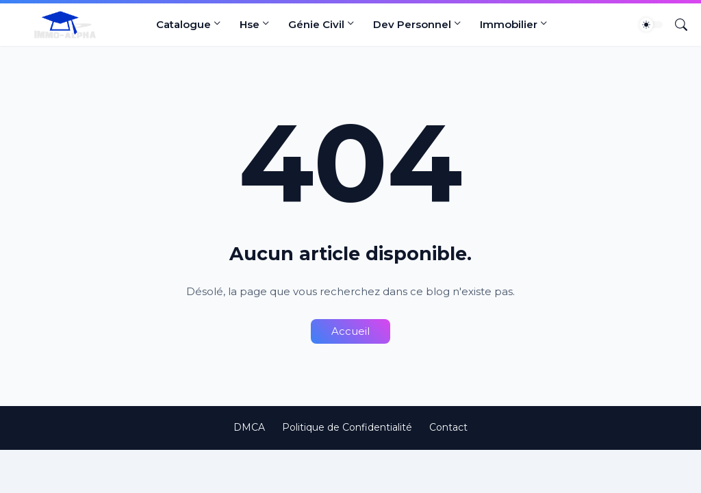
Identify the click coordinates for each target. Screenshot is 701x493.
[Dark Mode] (651, 24)
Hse (249, 24)
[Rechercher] (675, 24)
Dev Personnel (412, 24)
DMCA (249, 427)
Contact (448, 427)
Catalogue (183, 24)
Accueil (350, 331)
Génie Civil (316, 24)
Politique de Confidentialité (347, 427)
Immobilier (508, 24)
